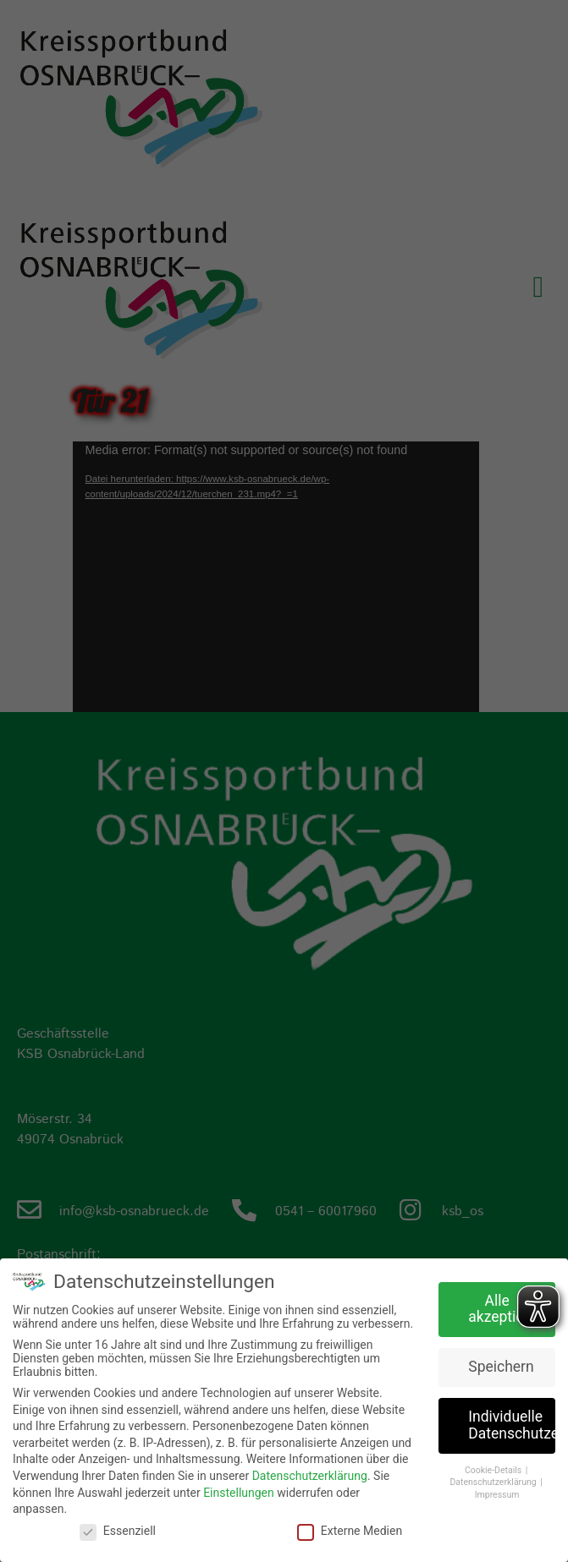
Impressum (497, 1494)
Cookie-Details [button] (494, 1470)
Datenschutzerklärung (309, 1476)
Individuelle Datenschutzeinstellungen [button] (511, 1425)
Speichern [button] (500, 1366)
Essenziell (118, 1530)
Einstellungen (238, 1492)
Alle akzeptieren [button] (506, 1309)
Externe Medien (349, 1530)
